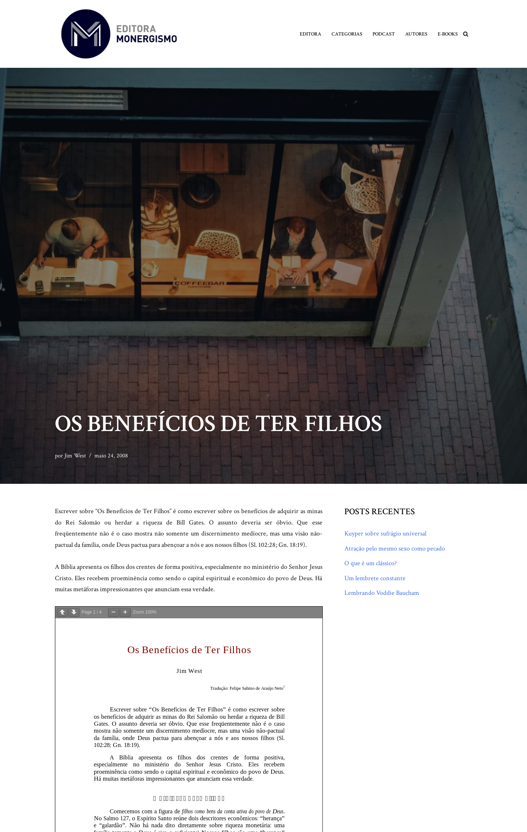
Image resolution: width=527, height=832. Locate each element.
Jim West (75, 456)
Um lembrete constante (374, 578)
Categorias (347, 33)
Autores (416, 33)
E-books (448, 33)
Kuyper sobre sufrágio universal (385, 533)
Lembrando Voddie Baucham (381, 593)
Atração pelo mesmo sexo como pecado (394, 548)
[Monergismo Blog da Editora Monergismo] (119, 34)
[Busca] (465, 34)
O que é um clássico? (370, 563)
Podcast (384, 33)
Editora (310, 33)
